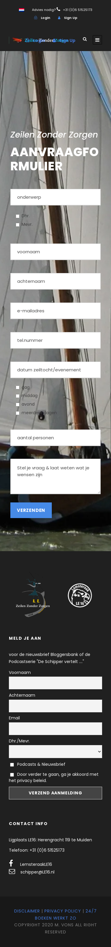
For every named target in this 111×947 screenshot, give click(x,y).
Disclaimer (27, 911)
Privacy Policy (62, 911)
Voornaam (20, 672)
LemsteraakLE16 (36, 864)
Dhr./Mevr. (19, 741)
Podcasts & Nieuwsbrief (37, 764)
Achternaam (22, 695)
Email (14, 718)
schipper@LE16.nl (37, 872)
